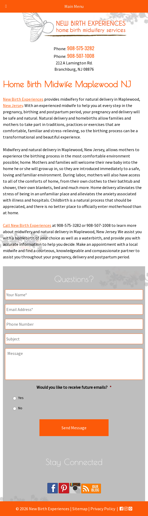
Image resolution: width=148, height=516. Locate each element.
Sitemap (80, 508)
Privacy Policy (102, 508)
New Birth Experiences (23, 99)
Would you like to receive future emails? (74, 387)
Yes (21, 397)
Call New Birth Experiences (27, 225)
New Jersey (13, 105)
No (20, 408)
